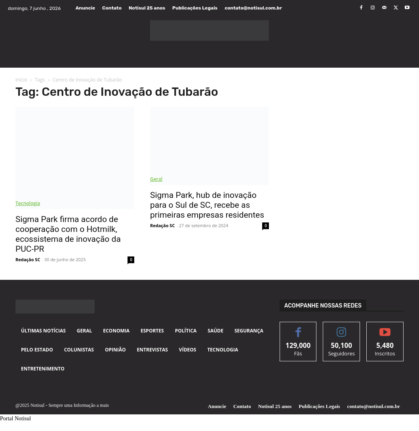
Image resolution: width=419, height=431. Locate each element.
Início (21, 79)
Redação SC (27, 259)
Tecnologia (27, 203)
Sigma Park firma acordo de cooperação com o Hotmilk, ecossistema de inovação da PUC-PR (68, 234)
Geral (156, 179)
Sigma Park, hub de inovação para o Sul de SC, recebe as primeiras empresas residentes (207, 205)
